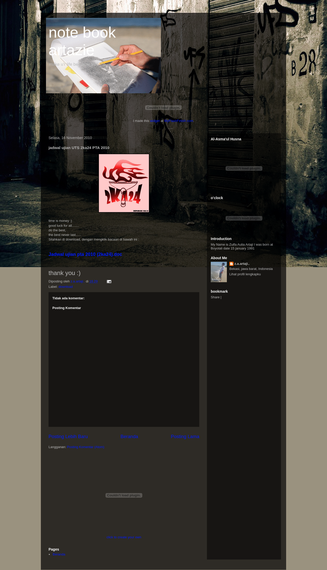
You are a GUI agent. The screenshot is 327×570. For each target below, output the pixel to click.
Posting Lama (185, 436)
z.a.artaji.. (242, 264)
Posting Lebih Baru (68, 436)
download (66, 287)
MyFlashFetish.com (178, 121)
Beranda (129, 436)
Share (215, 297)
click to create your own (124, 537)
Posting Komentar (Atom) (85, 447)
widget (155, 121)
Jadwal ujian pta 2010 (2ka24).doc (85, 254)
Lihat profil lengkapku (245, 274)
